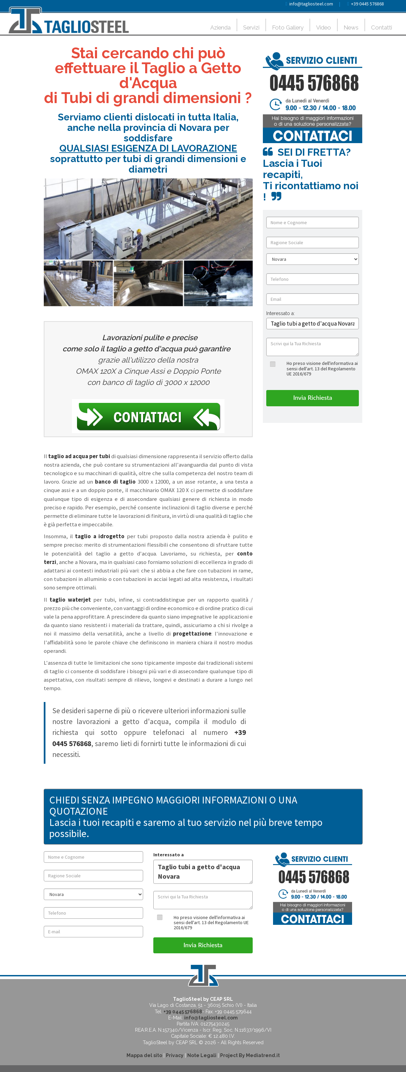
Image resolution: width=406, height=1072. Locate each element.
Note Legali (201, 1055)
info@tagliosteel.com (311, 4)
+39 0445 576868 (367, 4)
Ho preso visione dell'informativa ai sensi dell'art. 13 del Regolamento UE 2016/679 (322, 368)
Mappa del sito (144, 1055)
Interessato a (168, 855)
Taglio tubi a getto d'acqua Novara (203, 872)
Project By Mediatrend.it (250, 1055)
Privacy (174, 1055)
